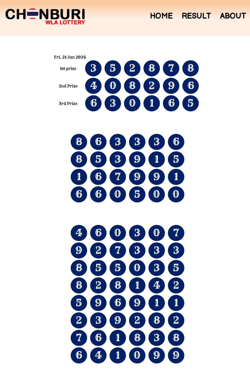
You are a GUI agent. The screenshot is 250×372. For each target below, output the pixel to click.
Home (161, 16)
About (233, 16)
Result (196, 16)
